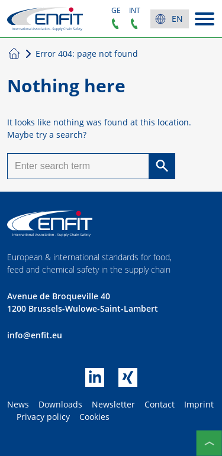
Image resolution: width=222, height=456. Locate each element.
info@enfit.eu (34, 335)
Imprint (199, 404)
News (18, 404)
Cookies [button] (94, 416)
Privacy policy (43, 416)
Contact (159, 404)
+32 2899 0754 (134, 24)
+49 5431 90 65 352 (115, 24)
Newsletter (113, 404)
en (177, 18)
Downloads (60, 404)
